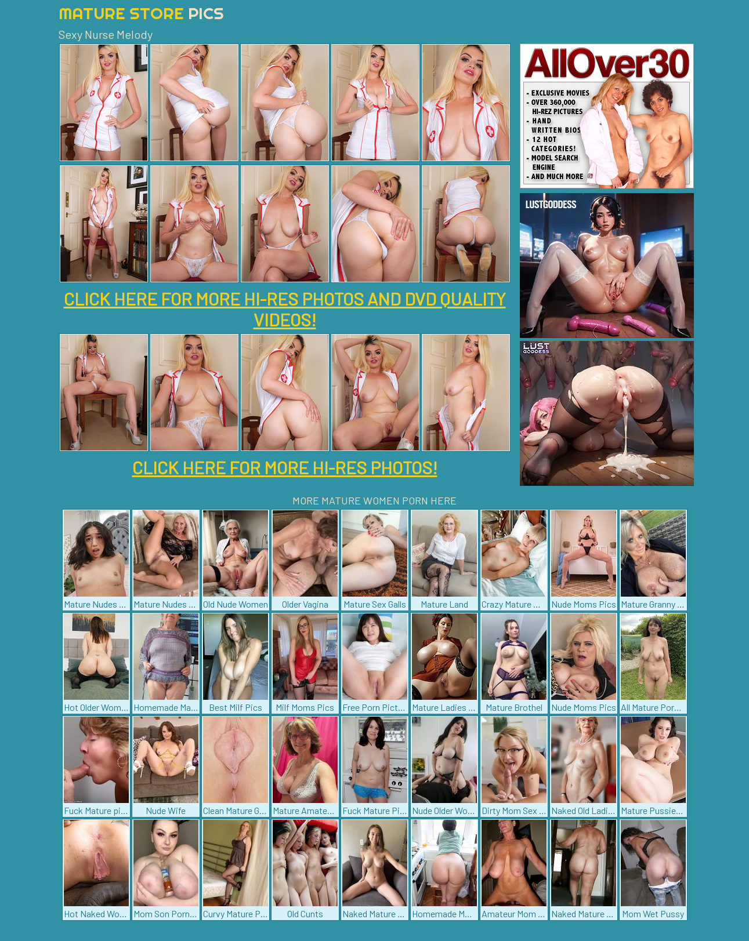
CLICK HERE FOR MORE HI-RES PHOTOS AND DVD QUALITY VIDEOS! (285, 309)
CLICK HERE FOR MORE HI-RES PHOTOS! (284, 467)
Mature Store (141, 13)
